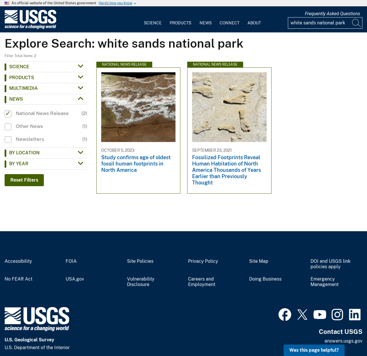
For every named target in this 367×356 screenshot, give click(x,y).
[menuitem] (153, 19)
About (254, 23)
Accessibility (18, 261)
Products (180, 23)
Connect (229, 23)
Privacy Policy (203, 261)
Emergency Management (325, 282)
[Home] (30, 27)
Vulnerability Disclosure (141, 282)
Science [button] (19, 66)
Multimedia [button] (23, 88)
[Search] (356, 23)
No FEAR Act (18, 279)
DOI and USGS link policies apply (331, 264)
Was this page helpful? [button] (314, 350)
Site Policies (140, 261)
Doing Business (265, 279)
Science (153, 23)
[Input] (325, 23)
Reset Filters (24, 180)
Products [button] (21, 77)
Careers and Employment (201, 282)
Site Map (258, 261)
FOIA (71, 261)
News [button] (16, 99)
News (206, 23)
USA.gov (75, 279)
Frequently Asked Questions (332, 13)
